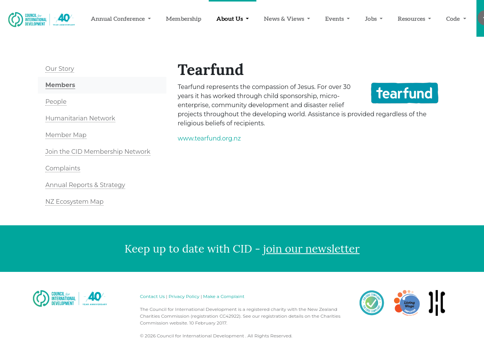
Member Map (66, 135)
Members (60, 85)
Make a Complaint (223, 296)
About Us (230, 18)
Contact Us (152, 296)
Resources (412, 18)
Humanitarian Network (80, 118)
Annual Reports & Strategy (85, 185)
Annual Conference (118, 18)
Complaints (62, 168)
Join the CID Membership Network (97, 151)
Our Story (59, 68)
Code (453, 18)
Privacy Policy (184, 296)
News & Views (285, 18)
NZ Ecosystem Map (74, 201)
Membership (183, 18)
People (56, 101)
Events (335, 18)
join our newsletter (311, 249)
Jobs (371, 18)
